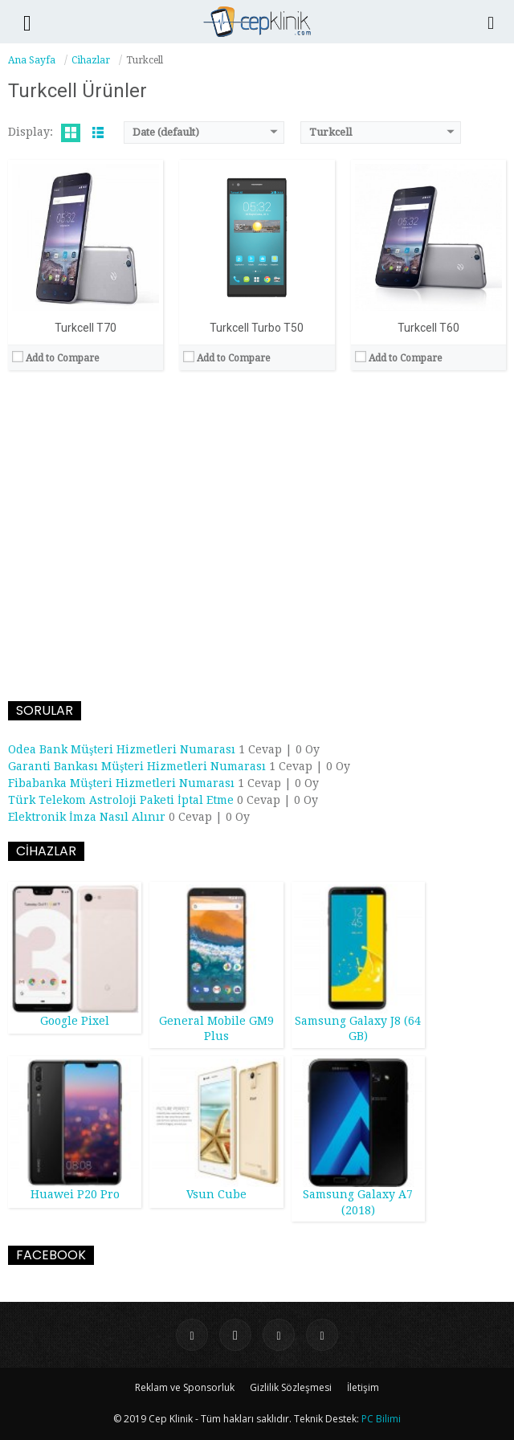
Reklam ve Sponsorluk (185, 1387)
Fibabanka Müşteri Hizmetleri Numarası (121, 783)
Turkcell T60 (428, 327)
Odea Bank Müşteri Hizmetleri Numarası (121, 749)
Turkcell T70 (85, 327)
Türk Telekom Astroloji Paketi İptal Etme (121, 799)
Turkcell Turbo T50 (257, 327)
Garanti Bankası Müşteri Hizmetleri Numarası (137, 766)
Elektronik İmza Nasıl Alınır (86, 816)
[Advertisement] (257, 537)
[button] (27, 21)
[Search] (491, 21)
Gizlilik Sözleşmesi (291, 1387)
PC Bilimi (381, 1419)
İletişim (363, 1387)
